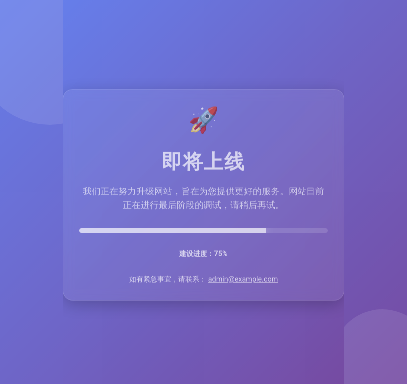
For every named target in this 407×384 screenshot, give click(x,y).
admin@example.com (243, 280)
